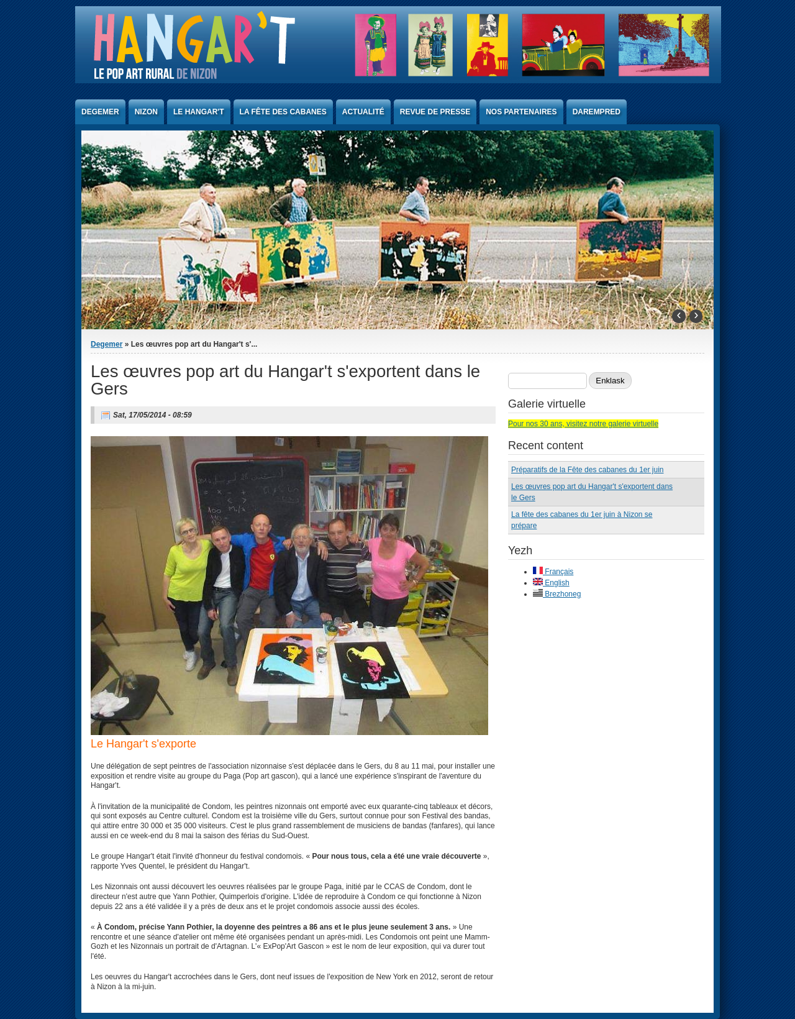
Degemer (100, 111)
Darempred (596, 111)
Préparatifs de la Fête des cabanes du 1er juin (587, 469)
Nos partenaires (521, 111)
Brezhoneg (557, 594)
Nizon (146, 111)
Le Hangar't (198, 111)
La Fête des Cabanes (283, 111)
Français (553, 571)
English (551, 582)
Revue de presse (435, 111)
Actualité (363, 111)
